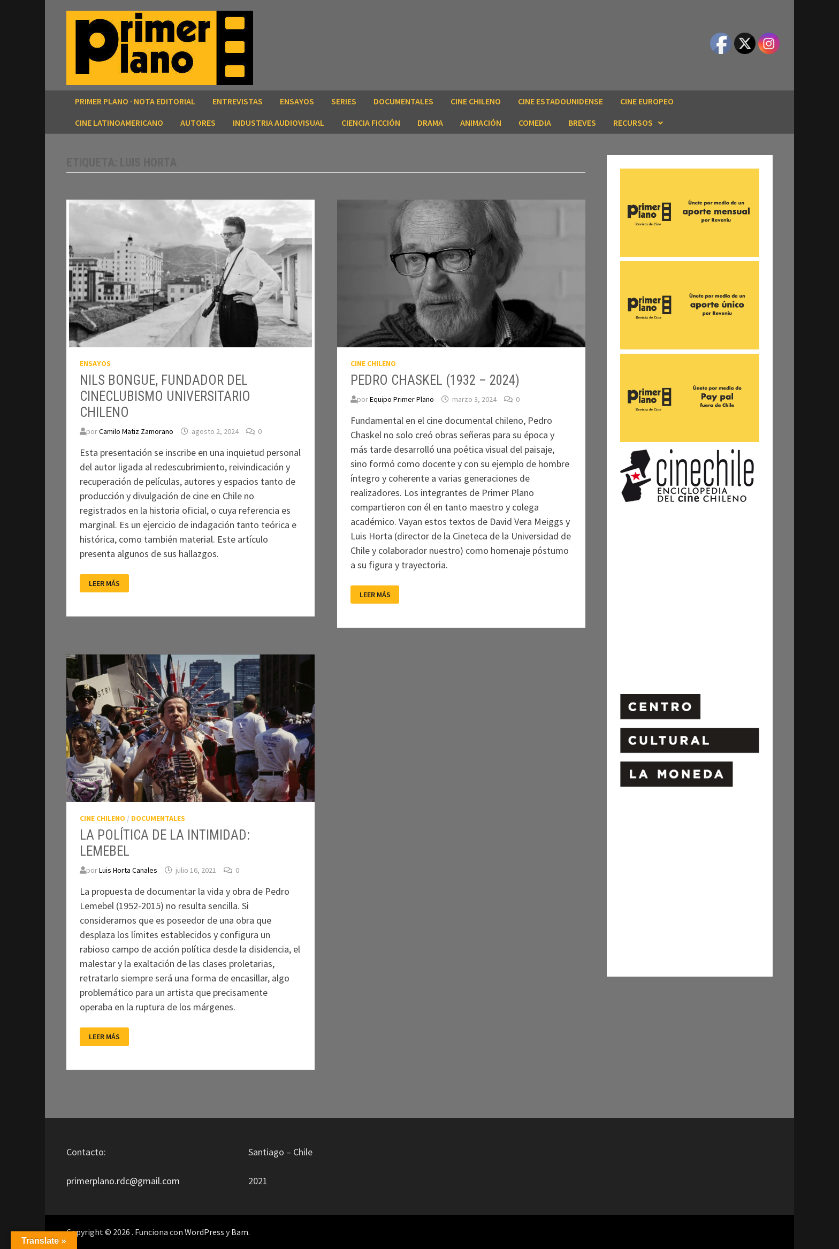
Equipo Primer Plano (402, 399)
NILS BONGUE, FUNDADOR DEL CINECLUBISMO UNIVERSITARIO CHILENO (165, 396)
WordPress (204, 1232)
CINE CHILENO (476, 101)
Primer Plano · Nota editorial (135, 101)
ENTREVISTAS (237, 101)
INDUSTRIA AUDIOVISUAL (278, 122)
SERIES (343, 101)
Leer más (108, 583)
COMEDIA (534, 122)
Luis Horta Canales (128, 870)
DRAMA (430, 122)
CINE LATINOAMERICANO (119, 122)
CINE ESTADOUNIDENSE (560, 101)
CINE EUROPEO (647, 101)
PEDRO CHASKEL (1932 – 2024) (435, 380)
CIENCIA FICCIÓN (370, 122)
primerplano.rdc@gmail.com (123, 1181)
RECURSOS (633, 122)
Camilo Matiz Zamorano (136, 431)
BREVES (582, 122)
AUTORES (198, 122)
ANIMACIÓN (480, 122)
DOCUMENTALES (403, 101)
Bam (239, 1232)
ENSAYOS (297, 101)
